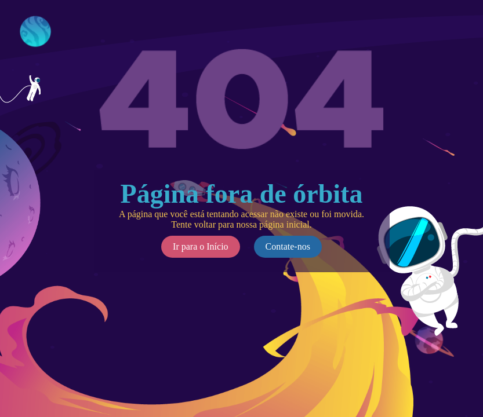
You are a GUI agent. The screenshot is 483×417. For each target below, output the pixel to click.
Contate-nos (288, 246)
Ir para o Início (200, 246)
